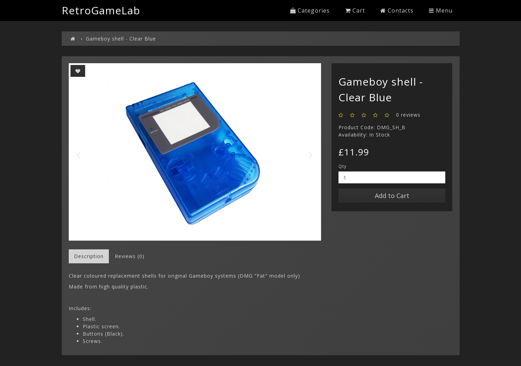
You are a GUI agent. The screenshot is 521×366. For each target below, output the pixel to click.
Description (89, 256)
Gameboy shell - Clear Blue (121, 38)
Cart (355, 10)
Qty (342, 166)
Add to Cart (392, 195)
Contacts (397, 10)
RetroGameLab (101, 10)
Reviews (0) (129, 256)
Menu (441, 10)
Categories (310, 10)
